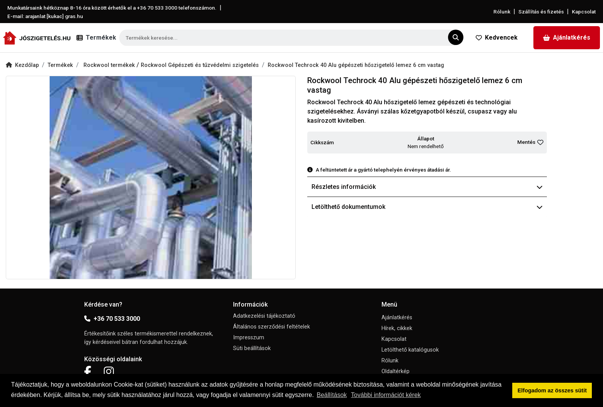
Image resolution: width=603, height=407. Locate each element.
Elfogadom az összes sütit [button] (552, 390)
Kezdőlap (22, 65)
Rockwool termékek (110, 65)
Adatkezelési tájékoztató (264, 316)
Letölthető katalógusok (410, 350)
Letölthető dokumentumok (427, 206)
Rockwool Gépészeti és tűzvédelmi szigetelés (200, 65)
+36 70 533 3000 (112, 318)
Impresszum (248, 337)
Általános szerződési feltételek (271, 327)
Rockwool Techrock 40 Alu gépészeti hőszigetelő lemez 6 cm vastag (356, 65)
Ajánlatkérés (566, 37)
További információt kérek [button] (386, 395)
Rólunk (501, 11)
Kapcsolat (584, 11)
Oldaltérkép (395, 371)
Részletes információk (427, 186)
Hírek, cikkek (396, 328)
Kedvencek (497, 37)
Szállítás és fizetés (541, 11)
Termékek (60, 65)
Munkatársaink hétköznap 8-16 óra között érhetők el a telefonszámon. (112, 8)
